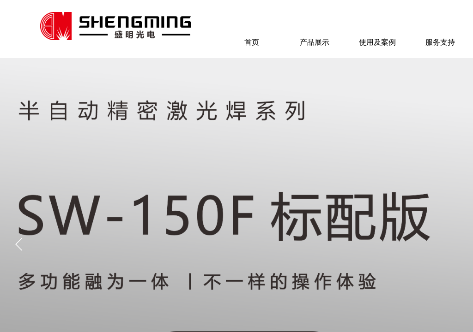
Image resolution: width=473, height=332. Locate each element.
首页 (251, 42)
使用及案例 (377, 42)
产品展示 (314, 42)
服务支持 (440, 42)
